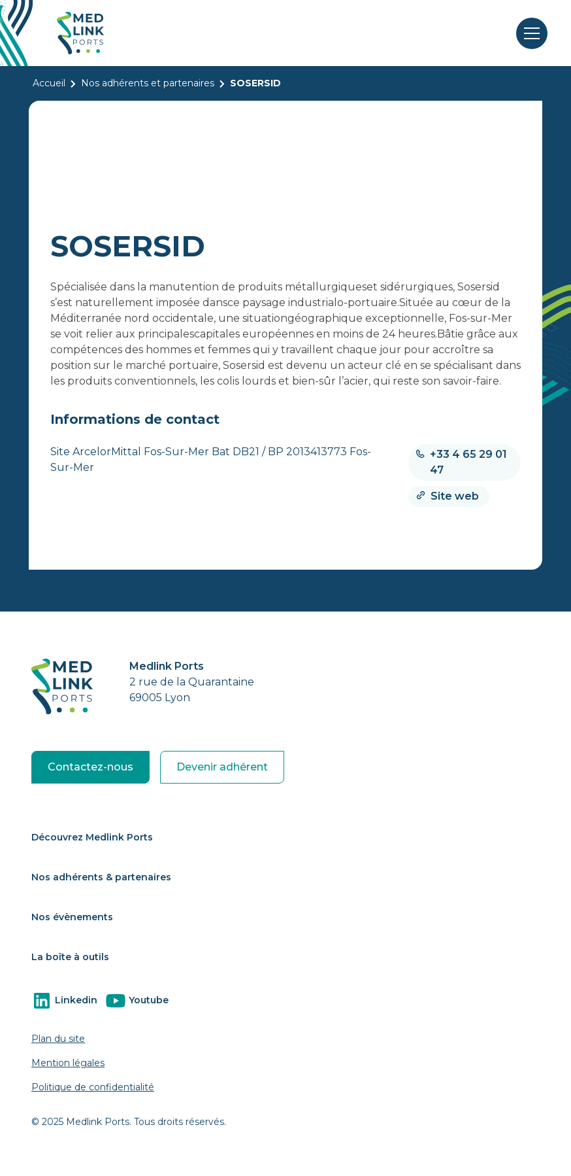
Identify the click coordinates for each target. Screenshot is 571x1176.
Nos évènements (72, 917)
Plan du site (58, 1039)
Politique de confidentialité (92, 1087)
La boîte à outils (70, 957)
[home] (80, 33)
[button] (529, 33)
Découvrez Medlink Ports (92, 837)
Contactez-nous (90, 767)
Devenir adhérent (222, 767)
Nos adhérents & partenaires (101, 877)
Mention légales (68, 1063)
